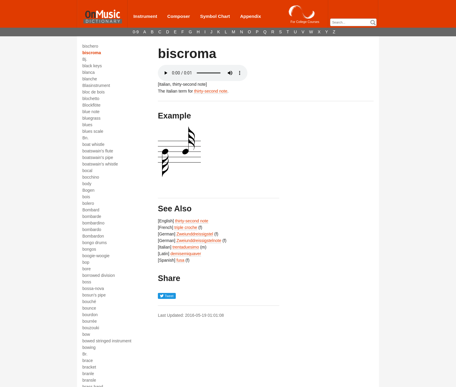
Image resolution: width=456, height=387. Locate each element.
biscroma (91, 52)
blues (87, 124)
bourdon (90, 314)
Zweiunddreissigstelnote (198, 240)
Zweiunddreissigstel (194, 234)
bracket (89, 367)
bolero (88, 203)
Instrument (145, 16)
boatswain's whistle (100, 164)
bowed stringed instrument (106, 340)
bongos (89, 249)
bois (86, 196)
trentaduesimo (185, 247)
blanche (89, 79)
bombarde (91, 216)
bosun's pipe (94, 295)
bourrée (89, 321)
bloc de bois (93, 92)
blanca (88, 72)
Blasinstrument (96, 85)
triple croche (185, 227)
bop (85, 262)
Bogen (88, 190)
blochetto (90, 98)
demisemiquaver (185, 253)
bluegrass (91, 118)
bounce (89, 308)
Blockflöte (91, 105)
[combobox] (353, 22)
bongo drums (94, 242)
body (86, 183)
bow (86, 334)
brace (87, 360)
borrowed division (98, 275)
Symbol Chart (215, 16)
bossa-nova (93, 288)
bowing (88, 347)
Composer (178, 16)
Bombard (90, 209)
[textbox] (355, 22)
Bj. (84, 59)
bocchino (90, 177)
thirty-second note (210, 91)
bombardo (91, 229)
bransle (89, 380)
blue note (91, 111)
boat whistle (93, 144)
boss (86, 282)
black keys (92, 65)
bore (86, 268)
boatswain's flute (97, 151)
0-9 (136, 31)
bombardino (93, 223)
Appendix (250, 16)
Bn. (85, 137)
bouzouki (90, 327)
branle (88, 373)
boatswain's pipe (97, 157)
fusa (180, 260)
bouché (89, 301)
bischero (90, 46)
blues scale (92, 131)
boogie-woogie (96, 255)
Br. (84, 354)
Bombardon (93, 236)
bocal (87, 170)
